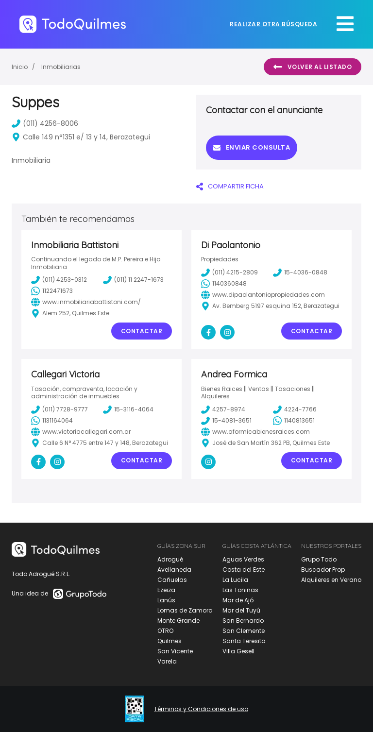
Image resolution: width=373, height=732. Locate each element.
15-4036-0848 (300, 272)
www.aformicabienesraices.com (255, 431)
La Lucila (235, 580)
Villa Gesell (238, 651)
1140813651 (294, 420)
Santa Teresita (244, 641)
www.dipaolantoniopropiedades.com (263, 294)
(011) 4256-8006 (45, 123)
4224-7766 (295, 409)
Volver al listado (312, 67)
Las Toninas (240, 590)
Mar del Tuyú (241, 610)
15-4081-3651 (226, 420)
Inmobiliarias (61, 67)
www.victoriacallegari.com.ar (81, 431)
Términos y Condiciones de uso (201, 709)
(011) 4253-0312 (59, 279)
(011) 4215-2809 (229, 272)
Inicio (20, 67)
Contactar (142, 331)
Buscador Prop (323, 569)
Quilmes (169, 641)
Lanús (166, 600)
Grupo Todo (319, 559)
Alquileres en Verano (331, 580)
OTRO (165, 631)
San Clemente (243, 631)
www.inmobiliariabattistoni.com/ (86, 302)
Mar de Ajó (238, 600)
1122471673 (52, 291)
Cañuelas (172, 580)
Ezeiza (166, 590)
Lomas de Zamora (185, 610)
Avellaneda (174, 569)
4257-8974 (223, 409)
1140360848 (224, 283)
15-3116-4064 (128, 409)
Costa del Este (243, 569)
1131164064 (52, 420)
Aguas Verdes (243, 559)
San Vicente (175, 651)
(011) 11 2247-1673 (133, 279)
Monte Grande (178, 620)
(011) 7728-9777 (59, 409)
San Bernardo (243, 620)
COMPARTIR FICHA (230, 186)
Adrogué (170, 559)
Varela (167, 661)
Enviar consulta (251, 147)
